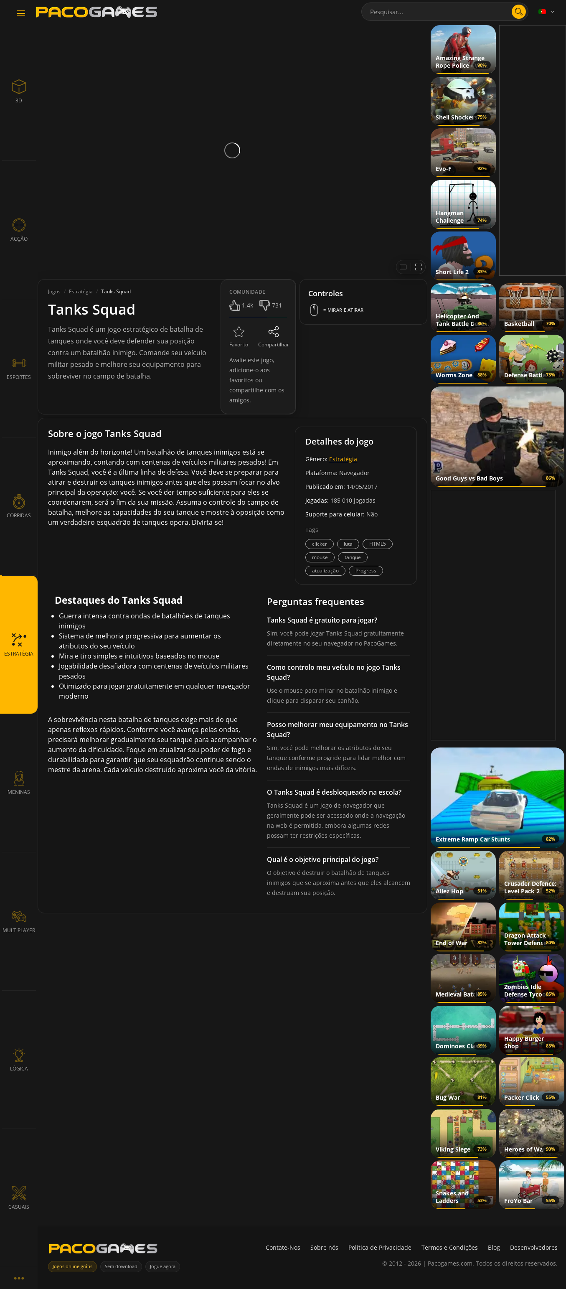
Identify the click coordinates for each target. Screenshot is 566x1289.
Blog (494, 1247)
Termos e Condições (449, 1247)
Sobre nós (324, 1247)
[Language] (547, 12)
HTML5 (377, 543)
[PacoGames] (103, 1250)
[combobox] (444, 12)
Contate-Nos (283, 1247)
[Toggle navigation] (21, 14)
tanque (353, 557)
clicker (319, 543)
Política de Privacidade (379, 1247)
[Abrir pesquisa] (519, 12)
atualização (325, 570)
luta (348, 543)
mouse (320, 557)
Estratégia (343, 459)
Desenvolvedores (534, 1247)
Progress (365, 570)
